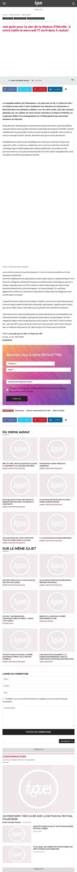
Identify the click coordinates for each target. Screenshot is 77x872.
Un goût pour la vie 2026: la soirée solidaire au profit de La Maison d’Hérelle (17, 657)
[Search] (67, 741)
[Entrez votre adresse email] (38, 382)
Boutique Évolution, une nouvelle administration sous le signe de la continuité (18, 502)
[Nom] (38, 370)
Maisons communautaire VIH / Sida (38, 410)
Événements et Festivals (36, 18)
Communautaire (20, 18)
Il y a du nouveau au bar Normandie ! (55, 538)
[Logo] (38, 3)
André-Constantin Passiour (20, 80)
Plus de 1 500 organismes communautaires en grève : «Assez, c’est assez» (18, 618)
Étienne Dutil (7, 623)
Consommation (14, 15)
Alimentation (26, 15)
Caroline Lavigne (46, 621)
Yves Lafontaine (46, 661)
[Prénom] (30, 363)
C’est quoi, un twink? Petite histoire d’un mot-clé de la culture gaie (53, 848)
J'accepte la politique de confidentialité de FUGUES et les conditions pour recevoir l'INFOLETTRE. (38, 389)
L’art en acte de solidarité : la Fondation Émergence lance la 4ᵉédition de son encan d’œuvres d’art (56, 657)
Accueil (4, 15)
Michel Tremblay (58, 410)
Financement (19, 410)
